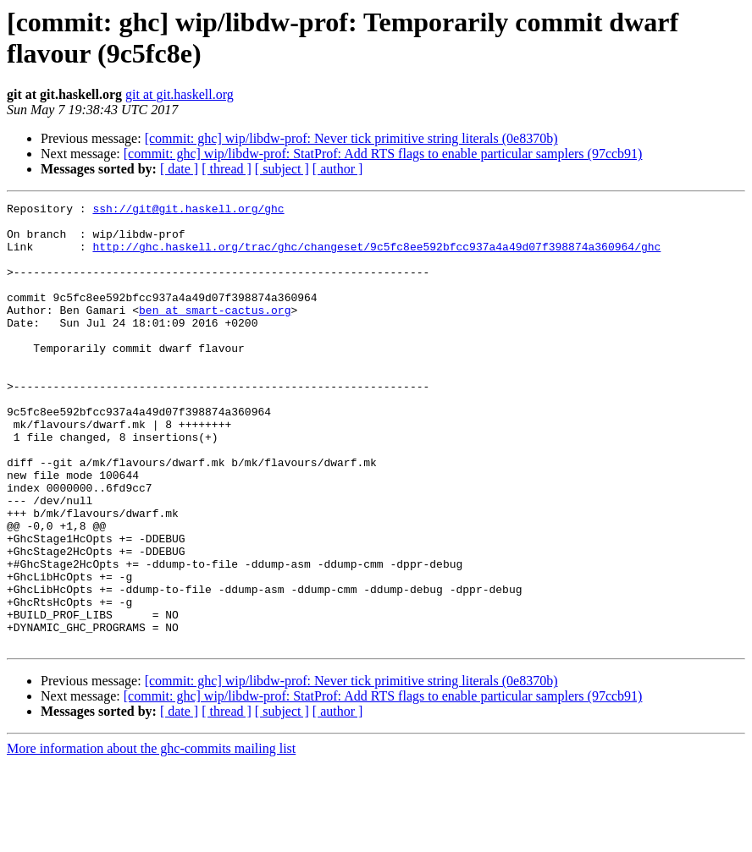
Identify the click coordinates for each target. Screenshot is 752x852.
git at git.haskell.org (179, 94)
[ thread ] (227, 169)
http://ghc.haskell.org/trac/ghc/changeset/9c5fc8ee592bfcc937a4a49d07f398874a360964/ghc (376, 256)
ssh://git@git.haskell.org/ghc (188, 210)
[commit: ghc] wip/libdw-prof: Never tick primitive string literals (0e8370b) (351, 138)
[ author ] (337, 169)
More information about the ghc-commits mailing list (151, 837)
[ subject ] (282, 169)
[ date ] (179, 169)
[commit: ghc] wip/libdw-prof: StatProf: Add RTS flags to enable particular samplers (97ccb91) (383, 153)
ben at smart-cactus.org (214, 332)
